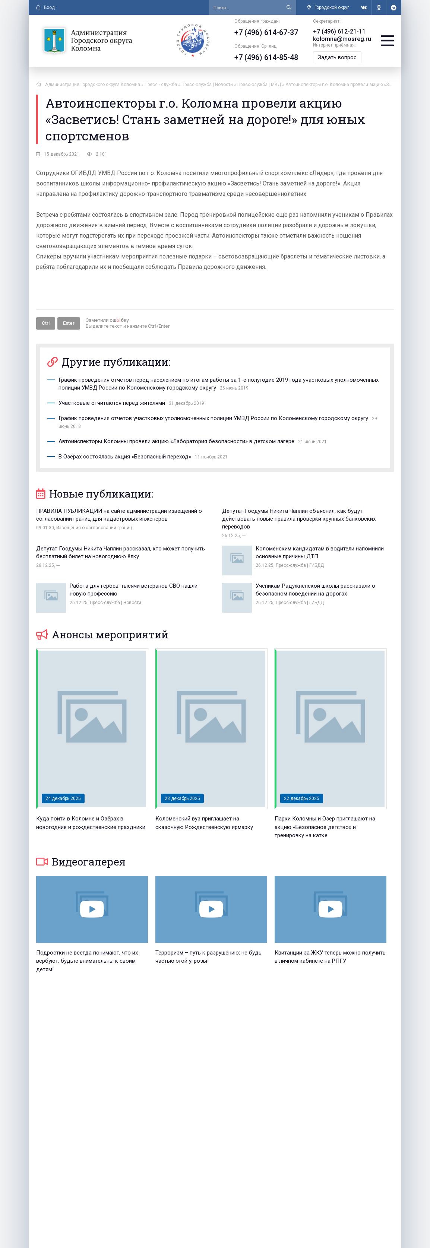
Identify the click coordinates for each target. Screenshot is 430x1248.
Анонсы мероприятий (102, 634)
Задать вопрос (337, 57)
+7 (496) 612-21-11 (339, 31)
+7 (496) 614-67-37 (266, 32)
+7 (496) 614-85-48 (266, 57)
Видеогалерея (81, 861)
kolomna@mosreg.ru (342, 38)
